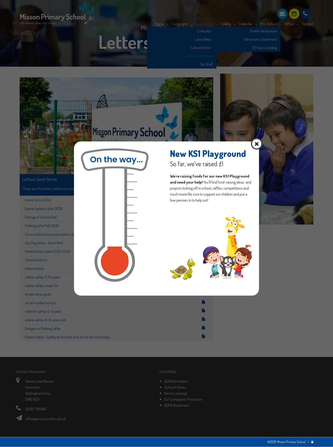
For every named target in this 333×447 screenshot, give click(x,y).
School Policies (175, 387)
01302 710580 (35, 408)
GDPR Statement (176, 405)
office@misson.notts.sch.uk (45, 418)
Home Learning (175, 393)
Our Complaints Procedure (183, 399)
